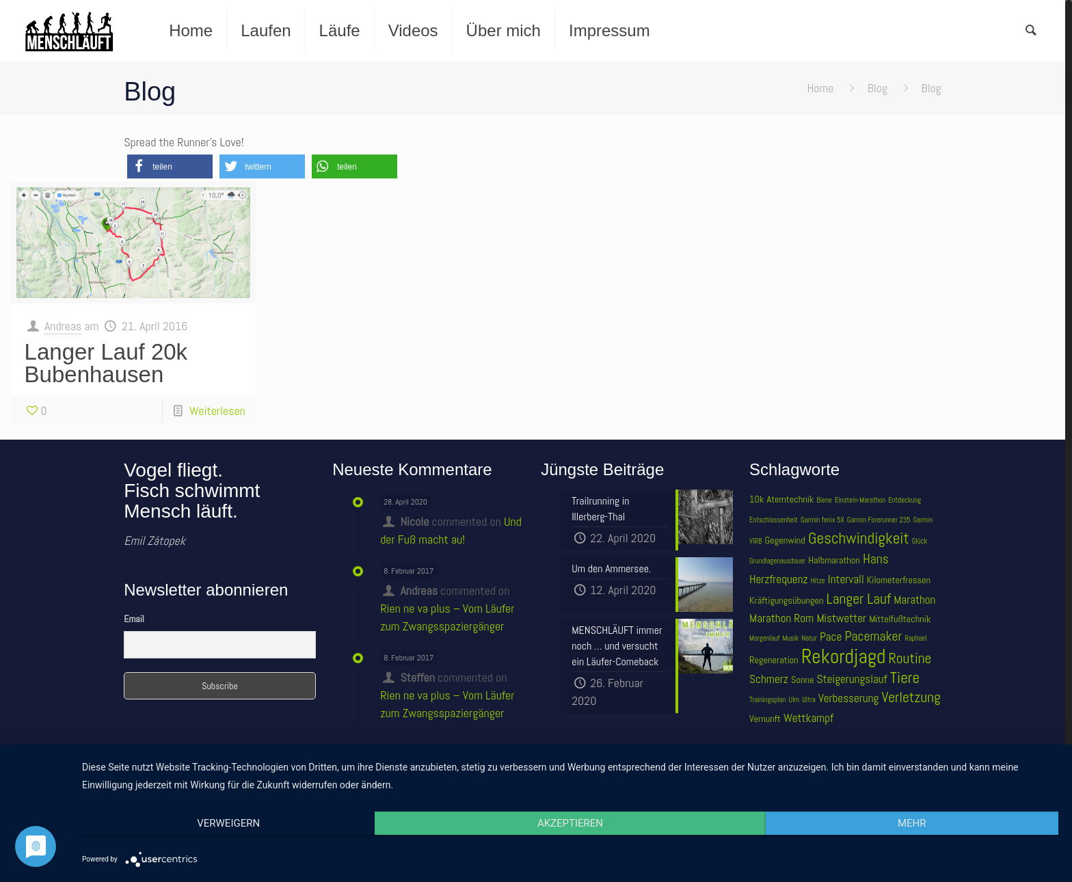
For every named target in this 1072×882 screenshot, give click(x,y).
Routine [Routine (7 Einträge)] (910, 658)
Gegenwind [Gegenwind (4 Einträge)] (785, 540)
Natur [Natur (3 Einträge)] (809, 638)
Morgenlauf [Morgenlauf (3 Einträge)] (764, 638)
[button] (170, 166)
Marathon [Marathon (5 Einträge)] (914, 599)
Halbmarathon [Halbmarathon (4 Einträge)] (834, 560)
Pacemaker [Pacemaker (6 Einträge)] (873, 636)
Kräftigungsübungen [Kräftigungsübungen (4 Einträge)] (786, 600)
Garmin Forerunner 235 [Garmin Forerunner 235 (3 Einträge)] (879, 520)
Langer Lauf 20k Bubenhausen (106, 363)
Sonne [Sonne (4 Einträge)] (802, 679)
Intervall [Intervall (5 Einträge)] (846, 579)
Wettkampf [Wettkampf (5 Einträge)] (808, 717)
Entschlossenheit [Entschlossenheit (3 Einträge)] (773, 520)
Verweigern (228, 823)
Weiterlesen (217, 410)
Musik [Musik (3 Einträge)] (791, 638)
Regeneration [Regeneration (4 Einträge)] (774, 660)
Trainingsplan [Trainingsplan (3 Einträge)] (767, 699)
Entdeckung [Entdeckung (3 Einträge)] (904, 500)
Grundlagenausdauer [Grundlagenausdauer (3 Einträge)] (777, 561)
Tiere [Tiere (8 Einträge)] (905, 677)
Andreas (62, 326)
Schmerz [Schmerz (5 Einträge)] (768, 678)
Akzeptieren (570, 823)
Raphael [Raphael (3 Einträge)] (915, 638)
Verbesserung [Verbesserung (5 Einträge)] (848, 698)
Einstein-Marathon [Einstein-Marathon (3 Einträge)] (860, 500)
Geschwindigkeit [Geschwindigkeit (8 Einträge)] (858, 538)
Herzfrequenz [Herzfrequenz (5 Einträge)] (778, 579)
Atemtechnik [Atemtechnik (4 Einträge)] (790, 499)
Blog (877, 88)
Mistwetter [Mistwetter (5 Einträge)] (841, 618)
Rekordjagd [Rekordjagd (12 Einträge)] (843, 656)
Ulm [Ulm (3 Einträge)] (793, 699)
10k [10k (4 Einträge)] (756, 499)
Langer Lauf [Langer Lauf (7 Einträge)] (859, 598)
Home (820, 88)
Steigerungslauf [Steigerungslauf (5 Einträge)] (852, 678)
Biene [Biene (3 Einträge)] (824, 500)
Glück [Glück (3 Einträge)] (919, 541)
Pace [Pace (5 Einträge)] (831, 636)
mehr (912, 823)
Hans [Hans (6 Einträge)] (876, 558)
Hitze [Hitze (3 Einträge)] (818, 580)
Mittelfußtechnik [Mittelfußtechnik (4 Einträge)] (899, 619)
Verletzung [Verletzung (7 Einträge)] (910, 697)
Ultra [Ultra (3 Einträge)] (809, 699)
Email (134, 619)
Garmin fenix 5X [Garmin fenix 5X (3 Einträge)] (822, 520)
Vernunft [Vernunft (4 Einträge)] (765, 718)
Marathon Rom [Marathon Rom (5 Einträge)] (781, 618)
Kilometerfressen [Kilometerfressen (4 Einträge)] (898, 580)
